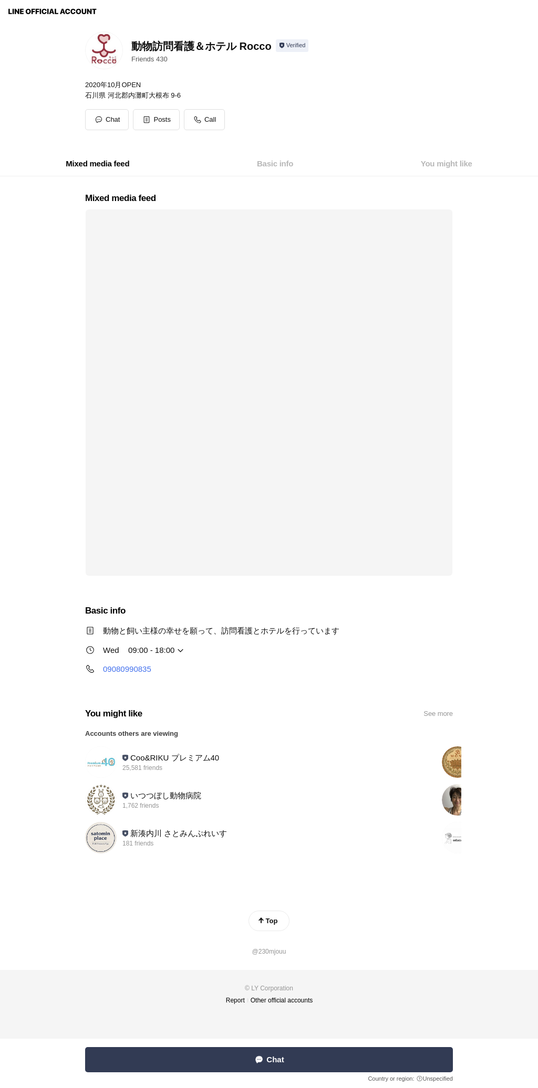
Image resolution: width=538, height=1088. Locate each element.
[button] (156, 119)
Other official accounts (282, 1000)
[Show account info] (292, 45)
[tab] (97, 163)
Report (235, 1000)
